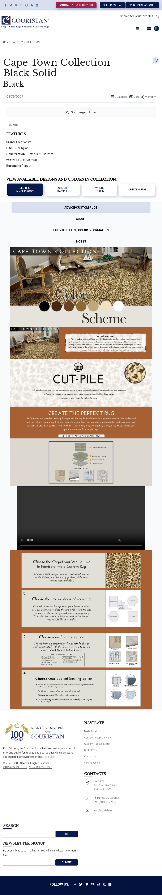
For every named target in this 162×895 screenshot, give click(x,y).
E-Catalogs (121, 96)
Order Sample (62, 189)
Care (136, 96)
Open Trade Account (142, 5)
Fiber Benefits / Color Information (81, 230)
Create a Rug (137, 189)
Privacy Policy (15, 767)
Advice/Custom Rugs (81, 207)
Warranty (150, 96)
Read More (49, 756)
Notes (81, 241)
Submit (67, 862)
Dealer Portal (112, 5)
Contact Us (90, 756)
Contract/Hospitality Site (76, 5)
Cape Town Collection (26, 42)
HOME (6, 42)
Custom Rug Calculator (97, 743)
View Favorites (92, 762)
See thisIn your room (25, 189)
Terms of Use (40, 767)
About (81, 219)
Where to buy (99, 189)
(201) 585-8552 (107, 802)
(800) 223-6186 (110, 797)
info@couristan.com (105, 810)
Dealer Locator (91, 731)
